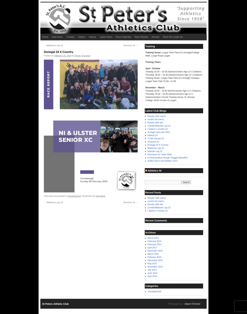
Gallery (81, 37)
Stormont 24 (130, 45)
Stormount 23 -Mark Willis (160, 154)
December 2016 (155, 251)
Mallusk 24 (153, 135)
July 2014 (152, 270)
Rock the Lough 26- (173, 37)
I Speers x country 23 (158, 129)
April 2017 (152, 247)
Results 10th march (157, 116)
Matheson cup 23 (53, 45)
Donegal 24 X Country (158, 145)
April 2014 (152, 276)
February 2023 (154, 244)
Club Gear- (57, 37)
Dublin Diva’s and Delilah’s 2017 (163, 161)
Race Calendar (123, 37)
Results (155, 37)
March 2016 (153, 254)
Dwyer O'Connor (82, 56)
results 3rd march (156, 119)
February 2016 (154, 257)
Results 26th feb (155, 122)
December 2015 (155, 260)
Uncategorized (74, 196)
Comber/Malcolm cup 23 (159, 126)
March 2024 (153, 238)
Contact (70, 37)
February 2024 (154, 241)
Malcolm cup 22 (155, 151)
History (92, 37)
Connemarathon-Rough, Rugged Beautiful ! (168, 157)
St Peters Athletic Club (55, 303)
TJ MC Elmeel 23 (156, 138)
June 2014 (152, 273)
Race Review (141, 37)
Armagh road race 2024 (159, 132)
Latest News (106, 37)
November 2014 (155, 267)
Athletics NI (154, 170)
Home (45, 37)
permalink (100, 196)
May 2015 (152, 263)
